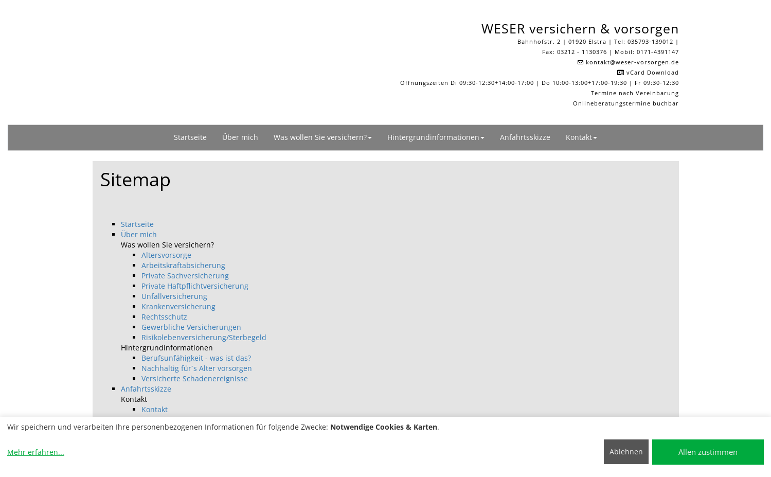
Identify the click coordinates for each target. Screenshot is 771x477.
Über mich (240, 137)
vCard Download (648, 72)
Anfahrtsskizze (525, 137)
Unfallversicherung (174, 296)
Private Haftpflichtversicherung (194, 286)
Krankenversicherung (178, 306)
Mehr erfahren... (35, 452)
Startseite (190, 137)
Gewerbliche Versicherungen (191, 327)
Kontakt (154, 409)
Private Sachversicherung (185, 275)
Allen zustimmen (708, 452)
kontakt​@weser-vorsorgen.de (632, 62)
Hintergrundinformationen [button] (436, 137)
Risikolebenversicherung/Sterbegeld (203, 337)
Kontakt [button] (581, 137)
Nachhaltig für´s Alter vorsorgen (196, 368)
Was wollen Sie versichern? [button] (323, 137)
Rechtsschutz (164, 317)
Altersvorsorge (166, 255)
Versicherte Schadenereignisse (194, 378)
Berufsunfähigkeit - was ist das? (196, 358)
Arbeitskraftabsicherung (183, 265)
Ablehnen (626, 451)
